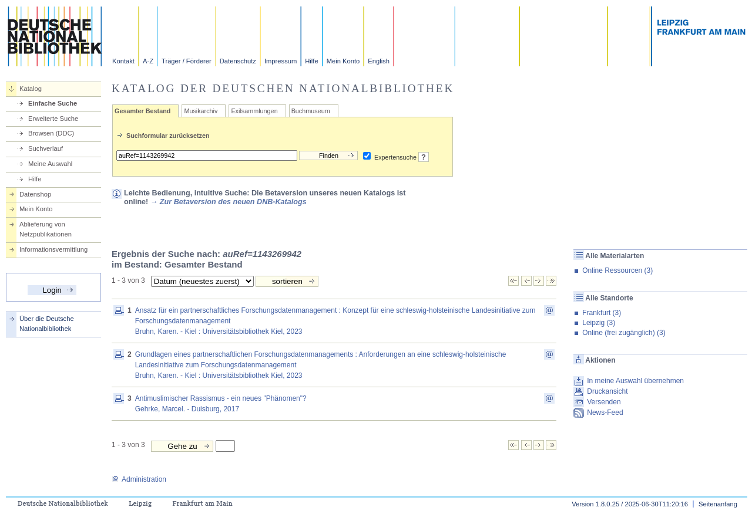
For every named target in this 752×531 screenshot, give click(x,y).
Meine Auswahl (50, 163)
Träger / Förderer (187, 61)
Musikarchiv (200, 110)
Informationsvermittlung (53, 249)
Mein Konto (343, 61)
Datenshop (35, 194)
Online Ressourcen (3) (617, 270)
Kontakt (123, 61)
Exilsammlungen (254, 110)
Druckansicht (607, 391)
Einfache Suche (52, 103)
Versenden (603, 402)
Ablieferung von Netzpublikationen (45, 229)
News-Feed (605, 412)
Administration (139, 479)
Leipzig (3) (598, 323)
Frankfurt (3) (601, 313)
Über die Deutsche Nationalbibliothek (46, 323)
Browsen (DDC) (51, 133)
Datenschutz (238, 61)
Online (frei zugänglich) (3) (623, 333)
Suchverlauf (45, 148)
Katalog (30, 88)
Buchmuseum (310, 110)
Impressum (280, 61)
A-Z (148, 61)
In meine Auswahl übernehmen (635, 381)
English (379, 61)
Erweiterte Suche (53, 118)
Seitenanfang (718, 504)
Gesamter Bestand (142, 110)
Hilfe (311, 61)
